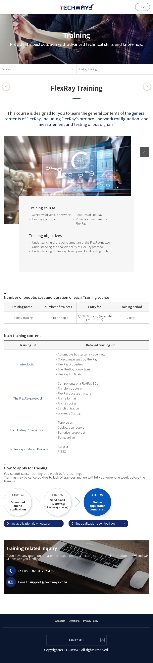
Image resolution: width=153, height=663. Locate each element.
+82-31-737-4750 (42, 570)
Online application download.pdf (28, 523)
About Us (60, 620)
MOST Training (147, 86)
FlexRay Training (87, 69)
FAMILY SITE (76, 640)
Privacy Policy (90, 620)
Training (6, 69)
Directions (74, 620)
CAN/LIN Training (6, 86)
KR (143, 7)
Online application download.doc (93, 523)
